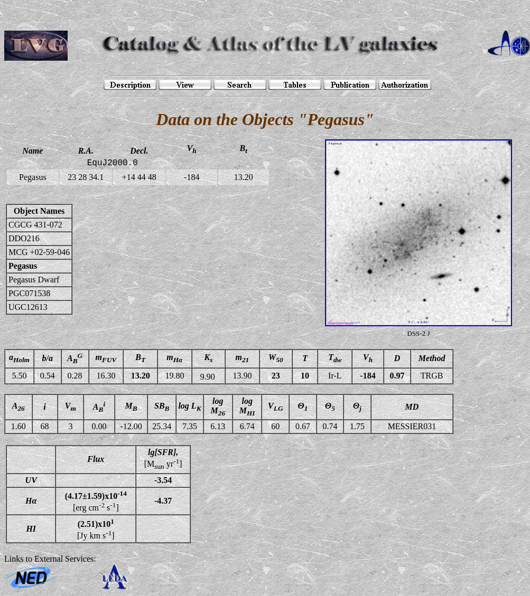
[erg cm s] (96, 501)
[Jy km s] (96, 528)
